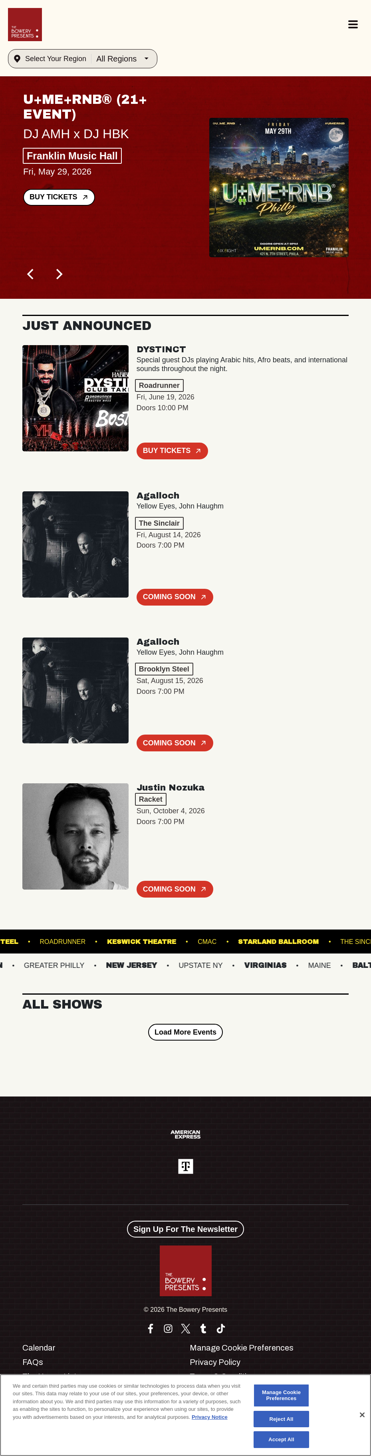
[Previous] (31, 274)
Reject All (281, 1419)
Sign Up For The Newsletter (185, 1229)
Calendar (39, 1347)
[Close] (362, 1415)
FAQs (32, 1362)
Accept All (281, 1439)
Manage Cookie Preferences (242, 1347)
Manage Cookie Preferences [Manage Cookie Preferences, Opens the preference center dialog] (281, 1395)
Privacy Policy (215, 1362)
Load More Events (185, 1032)
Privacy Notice (210, 1417)
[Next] (58, 274)
